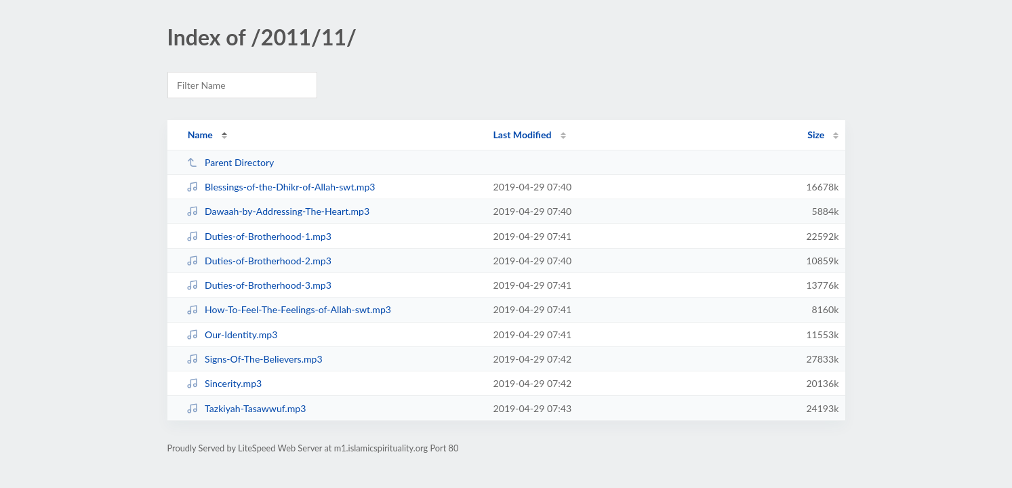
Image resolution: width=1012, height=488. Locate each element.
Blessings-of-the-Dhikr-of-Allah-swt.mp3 (281, 186)
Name (200, 134)
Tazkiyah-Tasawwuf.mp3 (246, 408)
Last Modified (522, 134)
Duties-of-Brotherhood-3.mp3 (258, 285)
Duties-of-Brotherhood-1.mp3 (258, 236)
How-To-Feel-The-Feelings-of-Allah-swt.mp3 (288, 309)
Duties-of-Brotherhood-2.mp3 (258, 260)
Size (815, 134)
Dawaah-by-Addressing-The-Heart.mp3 (278, 211)
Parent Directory (230, 162)
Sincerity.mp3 (224, 383)
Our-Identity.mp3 (232, 334)
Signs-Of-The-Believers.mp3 (254, 359)
